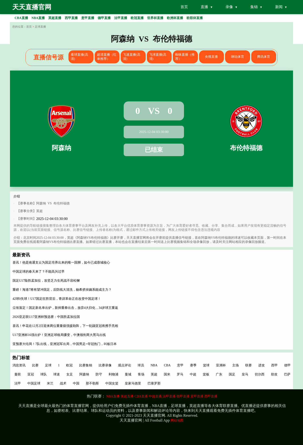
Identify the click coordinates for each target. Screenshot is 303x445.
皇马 (245, 374)
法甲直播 (169, 396)
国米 (167, 374)
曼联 (17, 374)
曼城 (128, 374)
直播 (204, 7)
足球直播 (40, 26)
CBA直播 (141, 396)
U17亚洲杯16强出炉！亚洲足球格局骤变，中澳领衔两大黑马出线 (59, 335)
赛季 (193, 365)
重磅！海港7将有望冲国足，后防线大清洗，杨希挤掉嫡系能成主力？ (62, 289)
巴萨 (287, 374)
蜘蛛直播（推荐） (185, 57)
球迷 (56, 374)
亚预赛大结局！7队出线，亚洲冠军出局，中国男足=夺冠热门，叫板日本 (65, 344)
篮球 (206, 365)
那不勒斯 (92, 383)
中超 (193, 374)
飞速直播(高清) (131, 57)
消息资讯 (19, 365)
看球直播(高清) (79, 57)
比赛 (35, 365)
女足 (69, 374)
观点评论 (124, 365)
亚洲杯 (221, 365)
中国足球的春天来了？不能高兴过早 (38, 271)
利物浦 (113, 374)
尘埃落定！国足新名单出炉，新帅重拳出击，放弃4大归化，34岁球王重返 (65, 308)
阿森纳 (84, 374)
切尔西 (259, 374)
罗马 (180, 374)
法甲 (17, 383)
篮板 (206, 374)
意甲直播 (196, 396)
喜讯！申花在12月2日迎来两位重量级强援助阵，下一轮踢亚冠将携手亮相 (65, 326)
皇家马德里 (133, 383)
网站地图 (177, 420)
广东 (219, 374)
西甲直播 (210, 396)
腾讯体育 (263, 56)
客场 (141, 374)
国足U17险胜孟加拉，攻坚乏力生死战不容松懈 (46, 280)
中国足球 (33, 383)
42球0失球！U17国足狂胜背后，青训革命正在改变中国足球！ (57, 298)
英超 (39, 211)
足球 (48, 365)
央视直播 (211, 56)
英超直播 (127, 396)
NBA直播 (113, 396)
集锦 (254, 7)
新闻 (279, 7)
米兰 (50, 383)
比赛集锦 (85, 365)
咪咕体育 (237, 56)
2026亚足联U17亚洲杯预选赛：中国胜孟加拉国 (46, 317)
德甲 (287, 365)
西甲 (274, 365)
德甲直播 (183, 396)
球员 (141, 365)
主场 (235, 365)
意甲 (180, 365)
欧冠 (69, 365)
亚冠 (30, 374)
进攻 (261, 365)
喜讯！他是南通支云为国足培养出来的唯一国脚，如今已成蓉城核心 (61, 262)
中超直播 (155, 396)
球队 (43, 374)
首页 (184, 7)
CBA (167, 365)
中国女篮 (111, 383)
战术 (63, 383)
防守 (99, 374)
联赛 (248, 365)
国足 (232, 374)
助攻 (274, 374)
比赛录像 (105, 365)
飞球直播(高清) (158, 57)
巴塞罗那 (154, 383)
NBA (154, 365)
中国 (76, 383)
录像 (229, 7)
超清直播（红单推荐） (106, 57)
